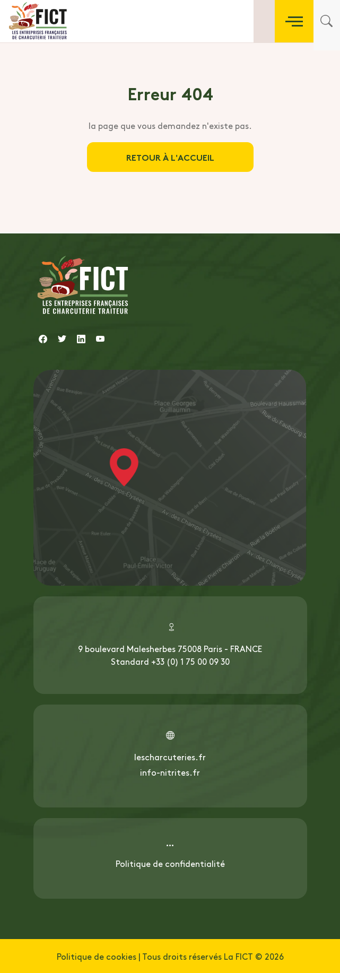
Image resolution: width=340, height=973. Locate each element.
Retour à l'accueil (170, 157)
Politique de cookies (96, 956)
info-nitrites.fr (170, 772)
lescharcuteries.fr (170, 756)
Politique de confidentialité (170, 863)
